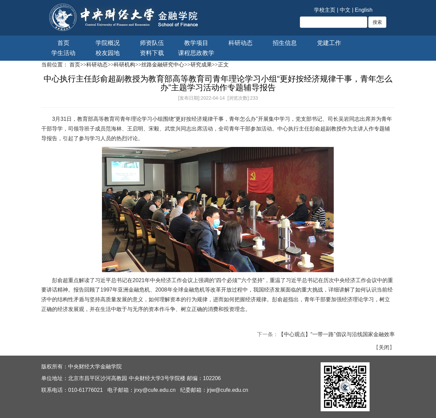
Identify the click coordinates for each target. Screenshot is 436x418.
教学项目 (196, 43)
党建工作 (329, 43)
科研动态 (240, 43)
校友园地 (108, 53)
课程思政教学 (196, 53)
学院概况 (108, 43)
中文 (345, 10)
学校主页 (324, 10)
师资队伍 (152, 43)
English (363, 10)
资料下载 (152, 53)
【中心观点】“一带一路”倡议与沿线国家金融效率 (336, 334)
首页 (63, 43)
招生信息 (285, 43)
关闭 (384, 347)
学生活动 (63, 53)
